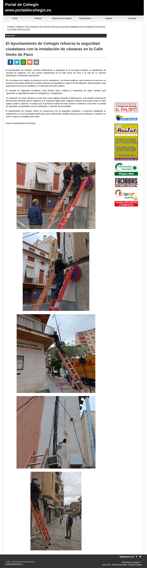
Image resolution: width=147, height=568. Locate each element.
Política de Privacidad (119, 564)
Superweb (135, 562)
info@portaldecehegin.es (14, 564)
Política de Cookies (135, 564)
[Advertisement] (56, 144)
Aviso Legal (106, 564)
